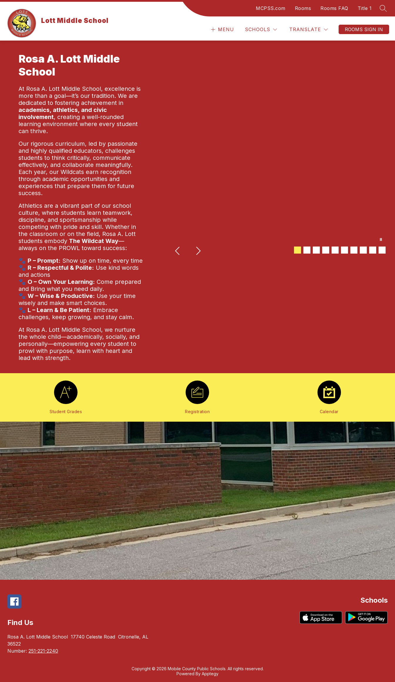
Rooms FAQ (334, 8)
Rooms (303, 8)
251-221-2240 (43, 651)
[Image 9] (372, 250)
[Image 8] (363, 250)
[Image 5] (335, 250)
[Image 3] (316, 250)
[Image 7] (353, 250)
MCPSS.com (270, 8)
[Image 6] (344, 250)
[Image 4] (325, 250)
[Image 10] (382, 250)
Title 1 (365, 8)
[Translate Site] (308, 29)
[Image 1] (297, 250)
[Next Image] (198, 252)
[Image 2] (306, 250)
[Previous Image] (178, 252)
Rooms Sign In (364, 29)
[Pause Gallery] (381, 240)
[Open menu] (222, 29)
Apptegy (210, 673)
